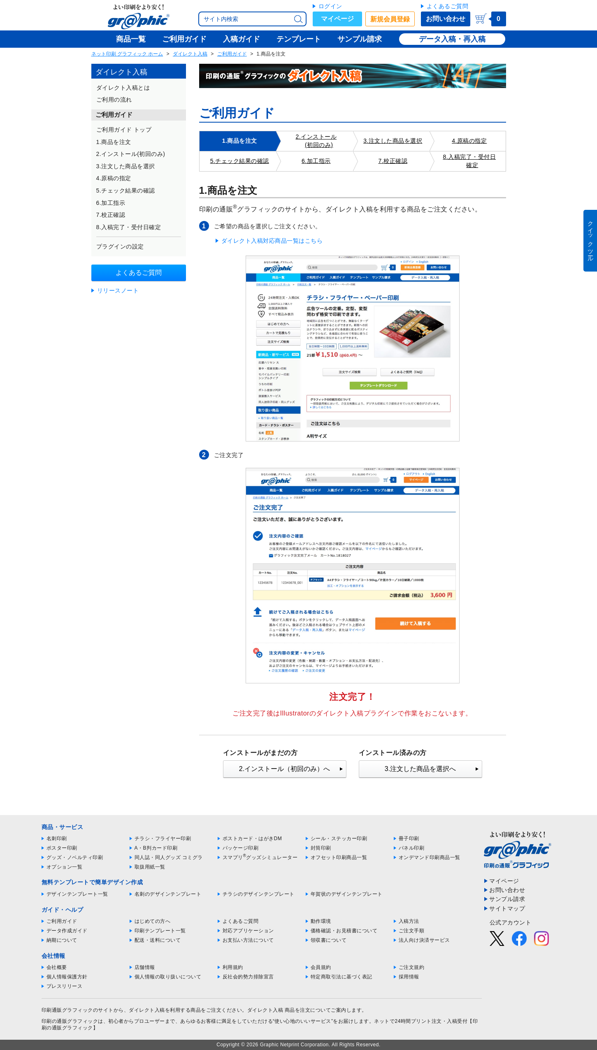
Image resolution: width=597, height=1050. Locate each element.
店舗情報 (145, 967)
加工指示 (319, 161)
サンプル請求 (507, 899)
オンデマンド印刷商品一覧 (429, 857)
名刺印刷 (56, 838)
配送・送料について (158, 940)
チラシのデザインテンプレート (259, 894)
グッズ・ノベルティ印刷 (74, 857)
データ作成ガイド (67, 931)
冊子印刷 (409, 838)
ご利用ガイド (232, 54)
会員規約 (321, 967)
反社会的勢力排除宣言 (248, 977)
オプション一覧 (64, 867)
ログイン (330, 6)
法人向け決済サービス (424, 940)
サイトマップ (507, 908)
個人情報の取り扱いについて (168, 977)
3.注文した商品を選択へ (420, 768)
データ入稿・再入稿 (452, 39)
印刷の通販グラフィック (70, 1021)
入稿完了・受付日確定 (472, 160)
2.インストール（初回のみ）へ (284, 768)
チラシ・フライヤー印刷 (163, 838)
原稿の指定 (472, 140)
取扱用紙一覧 (150, 867)
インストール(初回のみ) (319, 140)
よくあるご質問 (448, 6)
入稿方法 (409, 921)
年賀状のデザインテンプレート (347, 894)
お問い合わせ (445, 18)
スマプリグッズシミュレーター (260, 857)
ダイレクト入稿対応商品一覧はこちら (272, 240)
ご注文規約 (412, 967)
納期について (61, 940)
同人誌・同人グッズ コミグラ (169, 857)
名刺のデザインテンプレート (168, 894)
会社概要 (56, 967)
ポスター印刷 (61, 848)
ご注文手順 (412, 931)
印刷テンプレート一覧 (160, 931)
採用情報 (409, 977)
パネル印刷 (412, 848)
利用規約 (233, 967)
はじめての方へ (153, 921)
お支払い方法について (248, 940)
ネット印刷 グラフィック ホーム (127, 54)
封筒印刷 (321, 848)
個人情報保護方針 (67, 977)
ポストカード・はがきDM (252, 838)
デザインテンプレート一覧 (77, 894)
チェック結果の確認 (242, 161)
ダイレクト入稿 (190, 54)
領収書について (329, 940)
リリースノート (118, 290)
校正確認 (395, 161)
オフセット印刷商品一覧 (339, 857)
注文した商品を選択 (396, 140)
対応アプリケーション (248, 931)
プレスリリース (64, 986)
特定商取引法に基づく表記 (341, 977)
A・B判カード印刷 (156, 848)
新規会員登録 (390, 19)
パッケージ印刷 (241, 848)
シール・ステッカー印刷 (339, 838)
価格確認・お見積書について (344, 931)
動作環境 (321, 921)
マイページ (337, 18)
